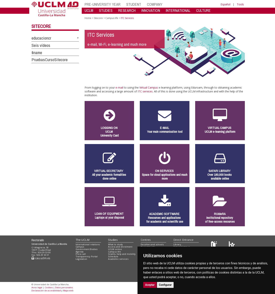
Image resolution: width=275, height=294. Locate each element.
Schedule (113, 256)
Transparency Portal (87, 256)
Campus (80, 246)
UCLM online (115, 249)
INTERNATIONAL (178, 10)
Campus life (111, 18)
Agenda (80, 251)
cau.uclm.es (41, 258)
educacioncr (41, 38)
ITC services (145, 91)
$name (37, 52)
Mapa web (68, 290)
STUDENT (133, 4)
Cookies (49, 287)
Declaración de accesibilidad (46, 290)
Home (88, 18)
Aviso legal (37, 287)
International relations (88, 244)
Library (177, 244)
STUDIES (105, 10)
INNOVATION (150, 10)
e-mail (119, 87)
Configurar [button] (165, 284)
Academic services (118, 258)
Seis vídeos (41, 45)
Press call (81, 253)
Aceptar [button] (150, 284)
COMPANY (154, 4)
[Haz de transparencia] (214, 245)
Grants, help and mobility (122, 253)
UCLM (89, 10)
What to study (115, 244)
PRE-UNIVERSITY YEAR (103, 4)
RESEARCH (127, 10)
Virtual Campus (148, 87)
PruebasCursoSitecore (50, 60)
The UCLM (82, 240)
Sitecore (41, 26)
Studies (113, 240)
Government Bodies (87, 249)
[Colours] (231, 245)
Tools (240, 4)
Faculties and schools (152, 244)
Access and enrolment (120, 246)
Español (225, 4)
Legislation (81, 258)
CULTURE (203, 10)
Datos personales (64, 287)
